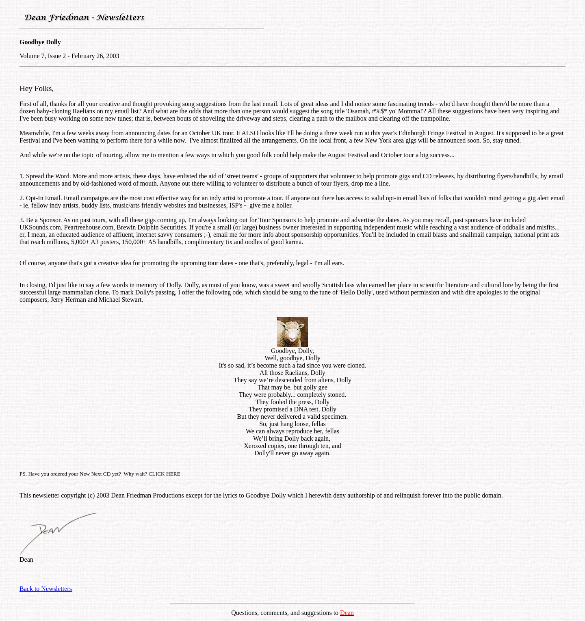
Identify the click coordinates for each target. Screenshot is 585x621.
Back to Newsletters (46, 588)
